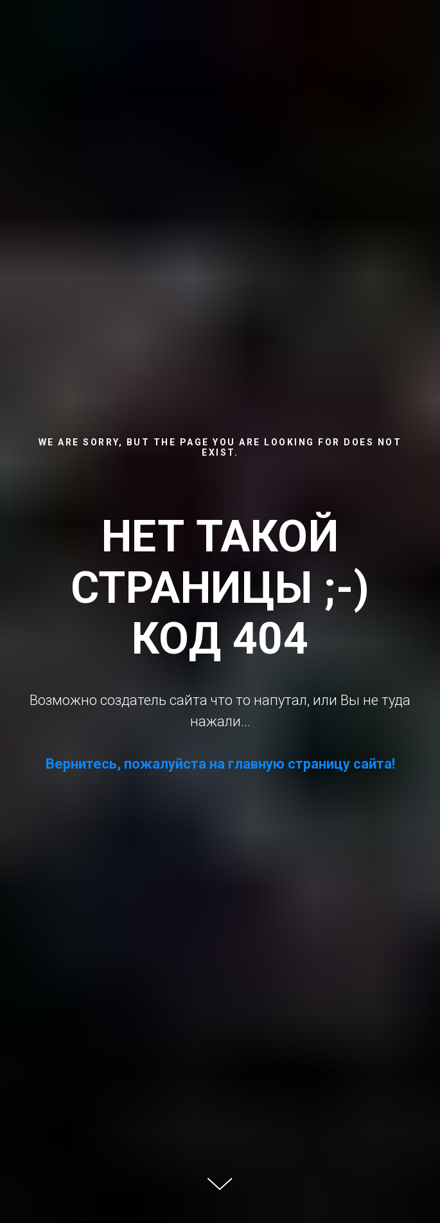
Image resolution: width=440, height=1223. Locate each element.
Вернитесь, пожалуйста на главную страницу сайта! (220, 764)
